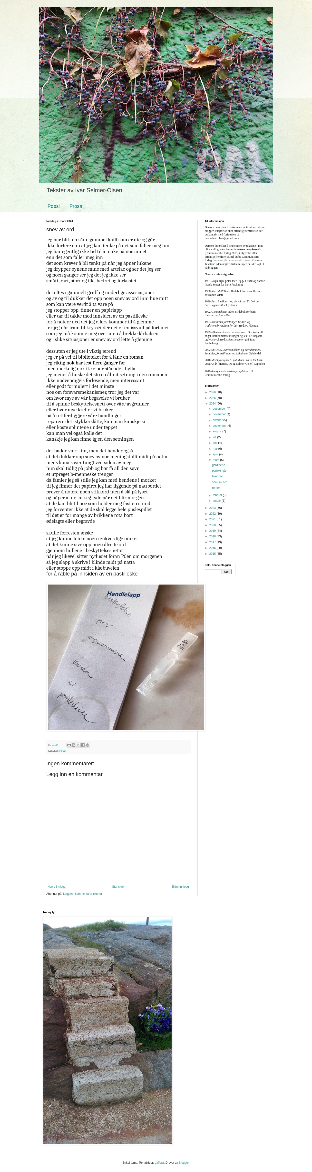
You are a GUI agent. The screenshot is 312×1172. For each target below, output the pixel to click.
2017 (213, 542)
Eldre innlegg (180, 886)
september (220, 425)
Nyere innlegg (57, 886)
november (220, 414)
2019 (213, 531)
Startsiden (118, 886)
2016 (213, 548)
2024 (213, 403)
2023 (213, 508)
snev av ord (219, 482)
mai (215, 448)
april (216, 454)
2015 (213, 553)
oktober (218, 420)
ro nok (216, 488)
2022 (213, 513)
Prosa (75, 206)
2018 (213, 536)
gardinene (218, 465)
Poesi (54, 206)
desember (220, 408)
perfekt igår (219, 470)
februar (218, 495)
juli (215, 437)
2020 (213, 525)
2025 (213, 398)
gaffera (159, 1162)
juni (215, 443)
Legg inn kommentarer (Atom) (82, 893)
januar (217, 500)
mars (216, 460)
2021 (213, 519)
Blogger (184, 1162)
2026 (213, 392)
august (217, 431)
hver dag (218, 476)
